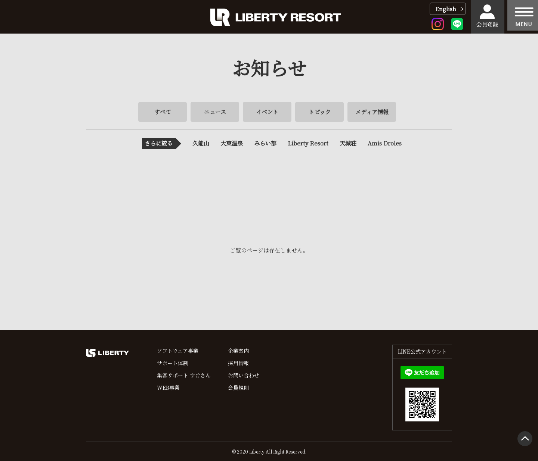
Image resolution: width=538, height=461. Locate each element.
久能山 (200, 143)
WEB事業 (168, 387)
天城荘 (348, 143)
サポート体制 (172, 363)
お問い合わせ (243, 375)
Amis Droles (385, 143)
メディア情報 (372, 112)
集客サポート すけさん (184, 375)
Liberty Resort (308, 143)
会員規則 (238, 387)
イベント (267, 112)
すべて (162, 112)
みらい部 (265, 143)
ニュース (215, 112)
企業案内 (238, 350)
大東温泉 (231, 143)
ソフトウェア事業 (177, 350)
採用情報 (238, 363)
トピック (320, 112)
